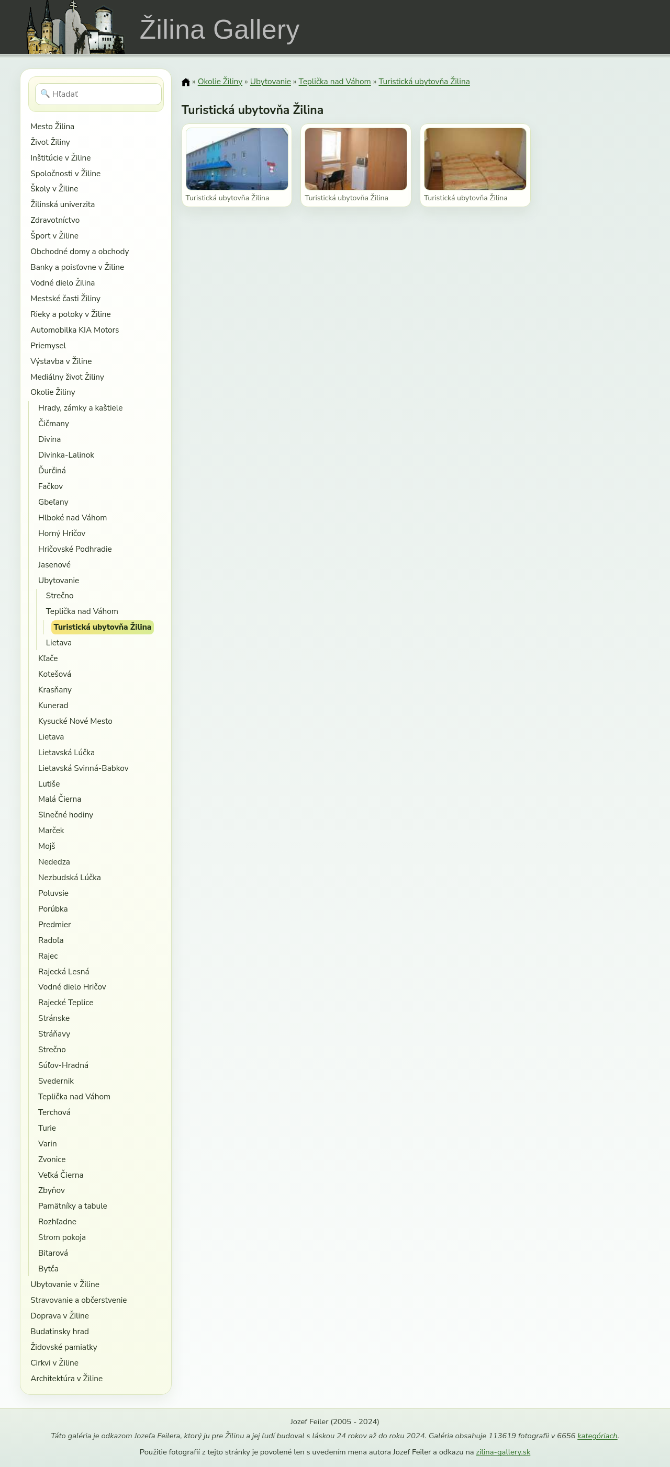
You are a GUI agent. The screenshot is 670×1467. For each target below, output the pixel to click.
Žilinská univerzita (62, 204)
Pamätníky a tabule (72, 1205)
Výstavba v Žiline (61, 361)
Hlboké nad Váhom (72, 517)
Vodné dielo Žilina (62, 282)
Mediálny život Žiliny (67, 376)
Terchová (54, 1112)
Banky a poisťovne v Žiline (77, 266)
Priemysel (48, 345)
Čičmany (53, 423)
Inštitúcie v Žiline (60, 157)
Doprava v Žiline (59, 1315)
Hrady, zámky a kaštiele (80, 407)
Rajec (48, 955)
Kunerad (53, 705)
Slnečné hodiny (65, 814)
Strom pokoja (62, 1237)
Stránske (54, 1018)
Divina (49, 439)
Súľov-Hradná (63, 1065)
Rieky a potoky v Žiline (70, 314)
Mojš (46, 845)
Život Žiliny (50, 142)
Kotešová (54, 673)
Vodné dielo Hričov (72, 986)
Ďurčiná (52, 470)
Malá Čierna (59, 798)
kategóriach (597, 1435)
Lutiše (49, 783)
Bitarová (53, 1252)
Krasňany (55, 689)
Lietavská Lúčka (66, 752)
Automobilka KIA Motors (74, 329)
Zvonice (51, 1159)
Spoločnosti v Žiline (65, 173)
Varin (47, 1143)
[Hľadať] (98, 94)
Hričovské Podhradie (75, 548)
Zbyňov (51, 1190)
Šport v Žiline (54, 235)
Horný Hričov (61, 533)
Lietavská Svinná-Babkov (83, 768)
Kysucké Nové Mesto (75, 720)
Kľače (48, 658)
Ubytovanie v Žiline (64, 1284)
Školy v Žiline (54, 188)
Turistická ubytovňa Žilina (103, 626)
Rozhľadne (57, 1221)
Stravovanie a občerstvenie (78, 1299)
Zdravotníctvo (55, 219)
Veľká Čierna (61, 1174)
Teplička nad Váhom (82, 611)
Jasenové (54, 564)
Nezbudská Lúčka (69, 877)
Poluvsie (53, 893)
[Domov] (186, 82)
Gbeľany (53, 501)
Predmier (54, 924)
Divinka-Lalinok (66, 454)
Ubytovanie (58, 580)
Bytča (48, 1268)
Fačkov (50, 486)
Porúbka (53, 908)
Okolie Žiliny (52, 391)
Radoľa (51, 940)
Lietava (59, 642)
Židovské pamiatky (63, 1346)
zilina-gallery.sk (503, 1452)
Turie (47, 1127)
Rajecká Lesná (64, 971)
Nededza (54, 861)
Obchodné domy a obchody (79, 251)
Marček (51, 830)
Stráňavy (54, 1033)
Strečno (60, 595)
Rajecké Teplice (65, 1002)
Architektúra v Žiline (66, 1378)
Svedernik (56, 1080)
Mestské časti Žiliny (65, 298)
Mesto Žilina (52, 126)
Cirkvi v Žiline (54, 1362)
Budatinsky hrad (59, 1331)
